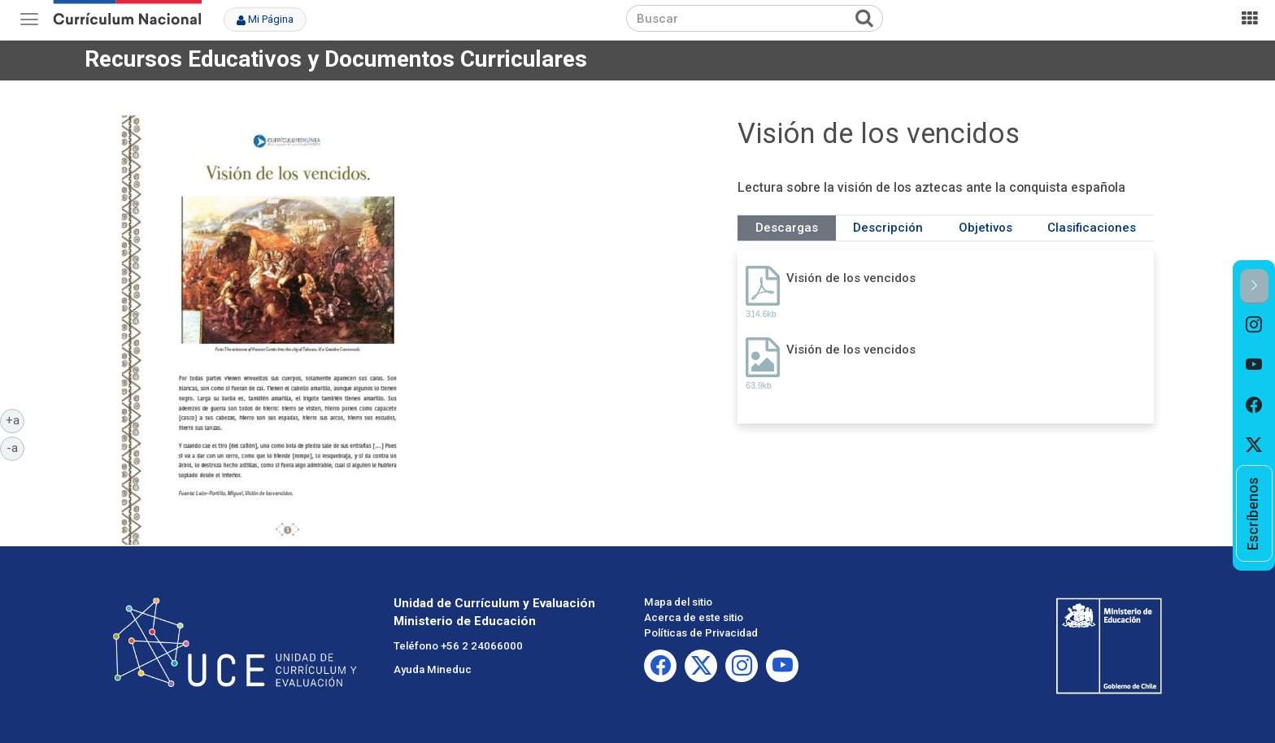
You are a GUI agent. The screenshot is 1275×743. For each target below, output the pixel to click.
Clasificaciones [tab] (1091, 227)
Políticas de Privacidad (701, 633)
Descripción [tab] (888, 227)
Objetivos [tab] (985, 227)
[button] (1254, 286)
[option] (1254, 324)
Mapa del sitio (678, 602)
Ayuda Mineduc (433, 669)
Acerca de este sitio (693, 617)
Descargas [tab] (786, 227)
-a (15, 447)
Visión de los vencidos (851, 278)
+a (15, 419)
